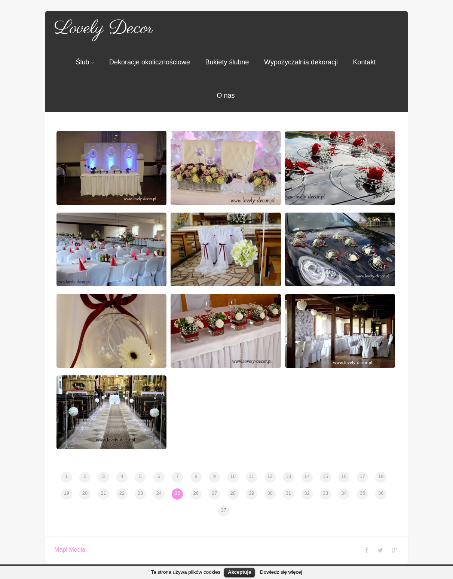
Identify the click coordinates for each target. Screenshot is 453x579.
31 (288, 493)
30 (269, 493)
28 (232, 493)
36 (380, 493)
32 (306, 493)
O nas (226, 95)
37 (223, 510)
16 (343, 476)
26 (196, 493)
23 (140, 493)
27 (214, 493)
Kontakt (364, 62)
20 (85, 493)
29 (251, 493)
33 (325, 493)
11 (251, 476)
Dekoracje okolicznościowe (149, 62)
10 (232, 476)
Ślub (85, 62)
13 (288, 476)
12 (269, 476)
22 (122, 493)
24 (159, 493)
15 (325, 476)
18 (380, 476)
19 (66, 493)
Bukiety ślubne (227, 62)
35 (362, 493)
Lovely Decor (103, 28)
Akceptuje (239, 572)
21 (103, 493)
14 (306, 476)
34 (343, 493)
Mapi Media (69, 549)
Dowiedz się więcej (281, 572)
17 (362, 476)
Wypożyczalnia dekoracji (301, 62)
